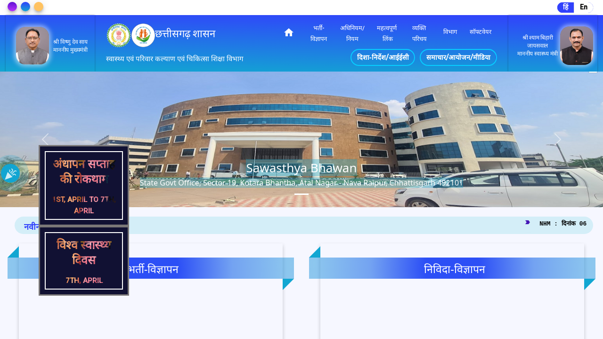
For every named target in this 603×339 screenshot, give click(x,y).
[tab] (301, 194)
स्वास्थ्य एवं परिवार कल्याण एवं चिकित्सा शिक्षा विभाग (174, 59)
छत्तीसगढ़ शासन (185, 34)
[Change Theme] (12, 6)
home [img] (288, 32)
